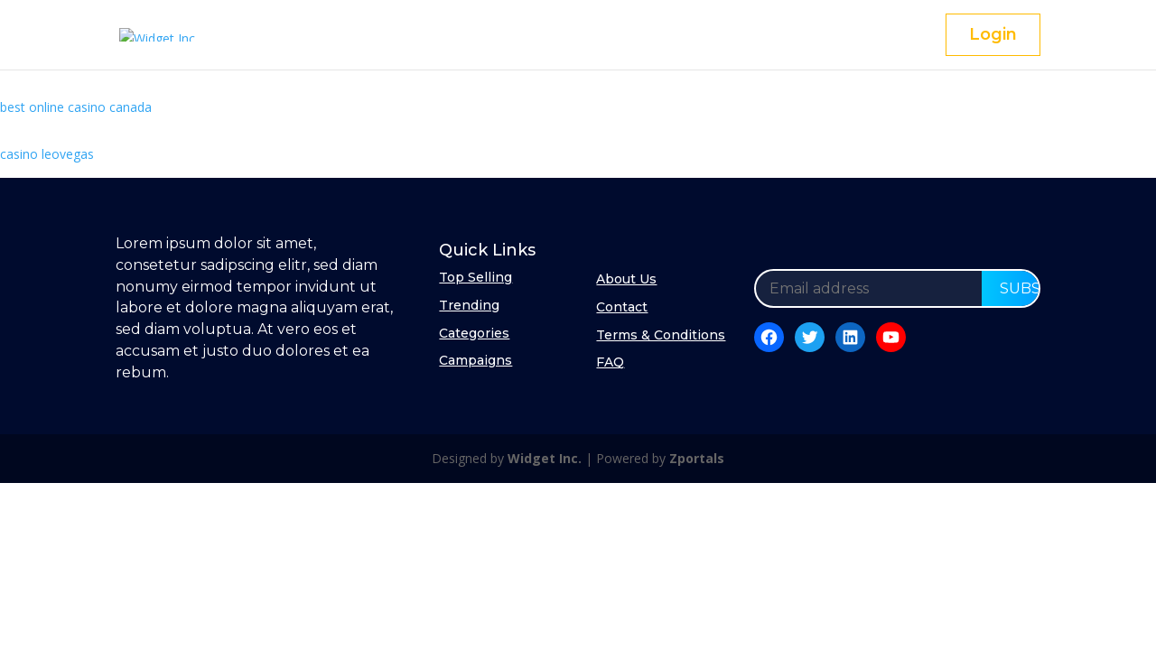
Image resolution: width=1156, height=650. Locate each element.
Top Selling (475, 277)
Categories (474, 333)
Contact (622, 307)
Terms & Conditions (660, 335)
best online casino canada (76, 107)
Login (993, 34)
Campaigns (475, 360)
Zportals (696, 458)
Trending (469, 305)
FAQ (610, 362)
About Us (626, 279)
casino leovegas (47, 153)
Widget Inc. (545, 458)
